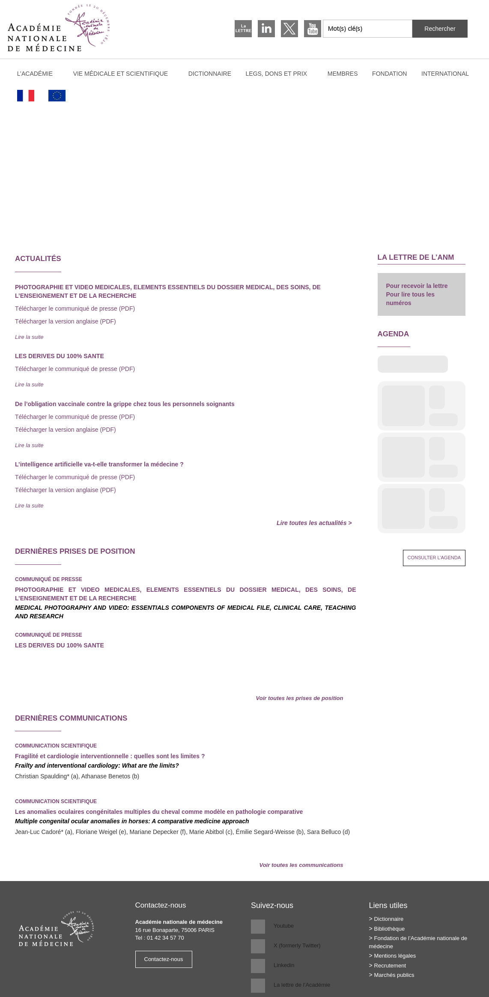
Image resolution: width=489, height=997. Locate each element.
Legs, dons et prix (281, 73)
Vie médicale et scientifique (124, 73)
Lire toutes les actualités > (314, 522)
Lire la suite (29, 337)
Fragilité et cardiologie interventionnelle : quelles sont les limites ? (110, 756)
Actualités (38, 259)
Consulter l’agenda (434, 557)
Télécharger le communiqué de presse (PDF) (75, 308)
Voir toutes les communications (301, 865)
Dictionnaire (209, 73)
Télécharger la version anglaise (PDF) (65, 321)
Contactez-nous (163, 959)
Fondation (389, 73)
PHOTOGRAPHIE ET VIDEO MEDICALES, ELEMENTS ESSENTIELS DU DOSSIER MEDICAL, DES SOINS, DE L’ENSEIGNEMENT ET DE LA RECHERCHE (185, 594)
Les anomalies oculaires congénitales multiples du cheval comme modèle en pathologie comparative (159, 811)
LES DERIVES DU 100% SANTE (59, 645)
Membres (343, 73)
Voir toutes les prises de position (299, 698)
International (449, 73)
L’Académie (39, 73)
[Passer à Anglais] (57, 95)
